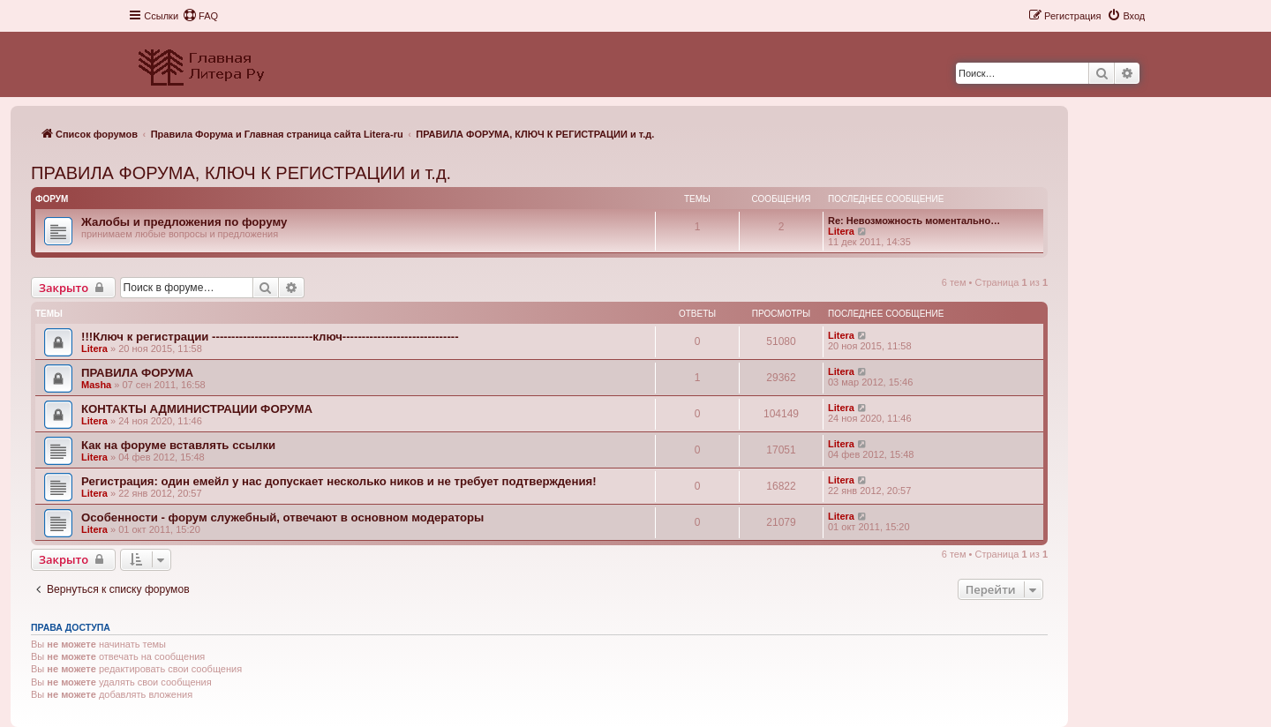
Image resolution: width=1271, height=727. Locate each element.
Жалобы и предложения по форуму (184, 222)
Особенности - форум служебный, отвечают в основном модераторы (282, 517)
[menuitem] (200, 15)
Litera (841, 231)
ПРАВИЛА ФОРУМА (137, 372)
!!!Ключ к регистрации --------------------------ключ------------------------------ (270, 336)
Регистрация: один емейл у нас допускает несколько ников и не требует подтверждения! (339, 481)
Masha (96, 384)
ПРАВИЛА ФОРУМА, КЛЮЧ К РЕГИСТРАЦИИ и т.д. (241, 173)
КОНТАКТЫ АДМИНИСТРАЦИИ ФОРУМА (196, 409)
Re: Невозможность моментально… (914, 220)
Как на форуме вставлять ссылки (178, 445)
